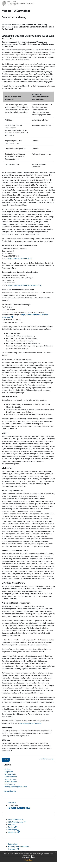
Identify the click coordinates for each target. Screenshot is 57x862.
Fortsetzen (28, 860)
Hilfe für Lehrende (14, 820)
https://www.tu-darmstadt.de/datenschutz (23, 285)
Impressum (12, 849)
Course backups (10, 779)
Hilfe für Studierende (15, 822)
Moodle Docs (13, 832)
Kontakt (13, 803)
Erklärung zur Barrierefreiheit (18, 847)
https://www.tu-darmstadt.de (19, 259)
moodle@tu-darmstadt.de (31, 723)
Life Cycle (7, 769)
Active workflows (11, 777)
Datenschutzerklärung (28, 857)
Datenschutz (12, 844)
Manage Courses (10, 791)
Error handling (10, 784)
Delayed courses (11, 782)
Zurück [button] (5, 760)
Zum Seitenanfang (46, 759)
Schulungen (12, 830)
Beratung (11, 827)
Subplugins (9, 772)
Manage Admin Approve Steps (16, 787)
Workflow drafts (10, 774)
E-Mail (12, 825)
